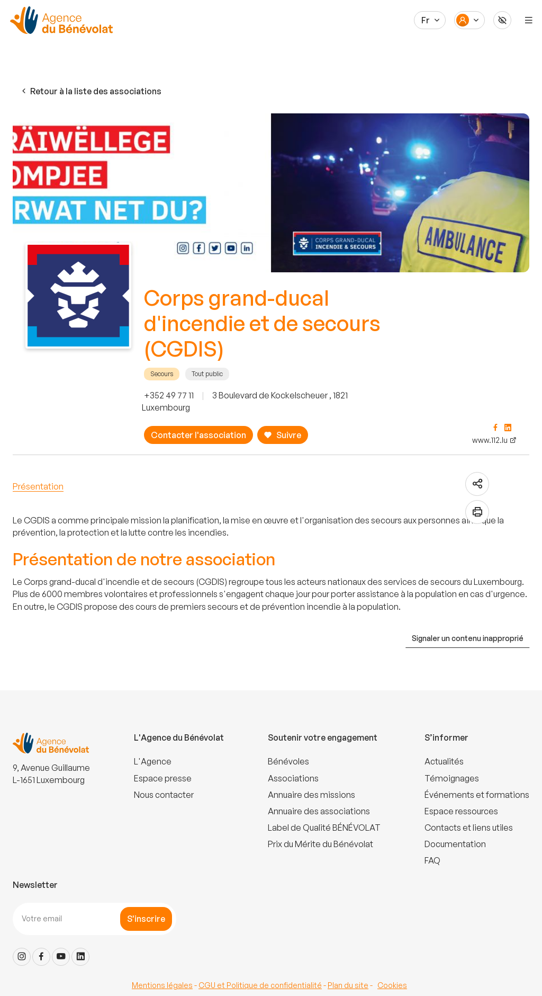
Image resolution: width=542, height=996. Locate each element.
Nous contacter (164, 794)
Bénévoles (288, 761)
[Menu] (529, 20)
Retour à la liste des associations (90, 91)
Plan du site (348, 985)
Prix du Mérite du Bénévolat (320, 844)
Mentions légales (162, 985)
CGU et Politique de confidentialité (260, 985)
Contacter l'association (198, 435)
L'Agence (152, 761)
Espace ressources (461, 811)
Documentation (455, 844)
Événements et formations (476, 794)
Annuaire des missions (311, 794)
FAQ (432, 860)
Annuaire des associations (319, 811)
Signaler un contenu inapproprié (467, 638)
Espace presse (163, 778)
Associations (293, 778)
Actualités (444, 761)
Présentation (38, 486)
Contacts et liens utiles (468, 827)
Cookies (392, 985)
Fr (425, 20)
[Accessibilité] (502, 20)
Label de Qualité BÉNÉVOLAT (324, 827)
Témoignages (451, 778)
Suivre (282, 435)
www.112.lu (490, 439)
